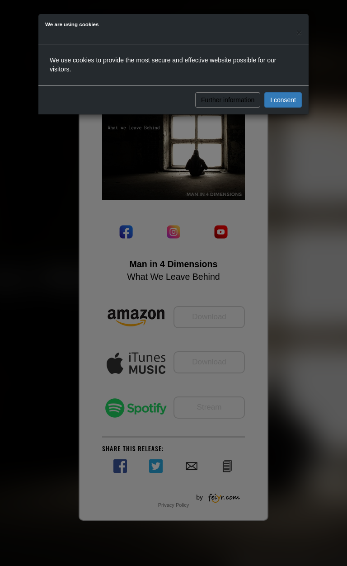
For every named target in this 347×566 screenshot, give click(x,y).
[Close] (299, 32)
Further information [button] (227, 100)
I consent (283, 100)
